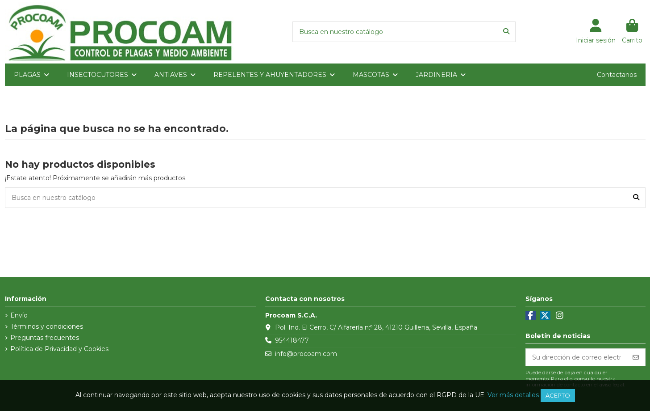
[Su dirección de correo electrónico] (576, 357)
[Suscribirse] (635, 357)
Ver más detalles (513, 395)
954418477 (292, 340)
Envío (19, 315)
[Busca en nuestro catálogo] (506, 31)
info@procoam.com (306, 354)
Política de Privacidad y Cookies (59, 349)
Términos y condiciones (46, 326)
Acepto (558, 395)
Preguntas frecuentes (44, 338)
